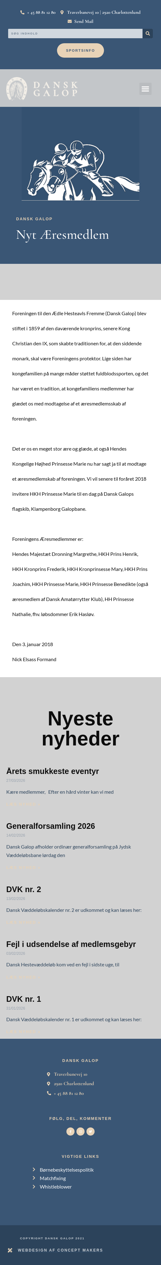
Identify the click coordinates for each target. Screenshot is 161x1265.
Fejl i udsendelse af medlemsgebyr (71, 944)
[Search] (148, 33)
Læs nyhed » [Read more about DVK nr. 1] (23, 1031)
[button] (145, 89)
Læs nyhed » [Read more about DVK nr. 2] (23, 922)
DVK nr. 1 (23, 999)
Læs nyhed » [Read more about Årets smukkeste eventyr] (23, 804)
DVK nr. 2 (23, 889)
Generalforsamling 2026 (50, 826)
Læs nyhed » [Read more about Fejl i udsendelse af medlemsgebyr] (23, 977)
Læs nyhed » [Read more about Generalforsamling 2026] (23, 867)
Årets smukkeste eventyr (52, 771)
